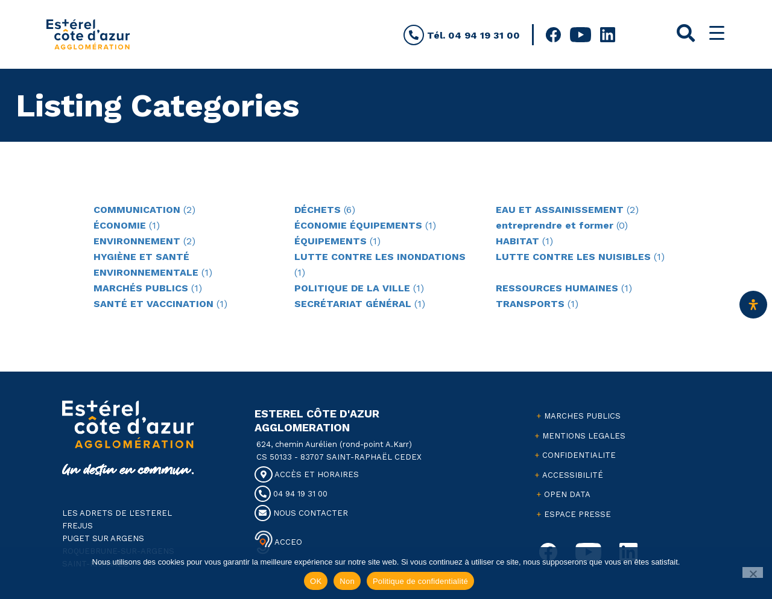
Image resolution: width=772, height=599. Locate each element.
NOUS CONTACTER (301, 513)
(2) (144, 209)
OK (315, 581)
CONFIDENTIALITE (579, 455)
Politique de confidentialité (420, 581)
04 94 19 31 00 (291, 493)
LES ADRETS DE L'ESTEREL (117, 513)
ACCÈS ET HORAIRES (307, 474)
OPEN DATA (567, 494)
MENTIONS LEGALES (583, 435)
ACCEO (287, 541)
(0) (562, 225)
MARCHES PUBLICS (582, 415)
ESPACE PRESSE (577, 514)
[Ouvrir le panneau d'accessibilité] (753, 305)
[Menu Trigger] (716, 32)
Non (347, 581)
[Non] (753, 572)
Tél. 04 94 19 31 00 (461, 35)
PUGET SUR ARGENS (103, 538)
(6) (324, 209)
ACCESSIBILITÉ (572, 475)
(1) (126, 225)
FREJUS (77, 525)
